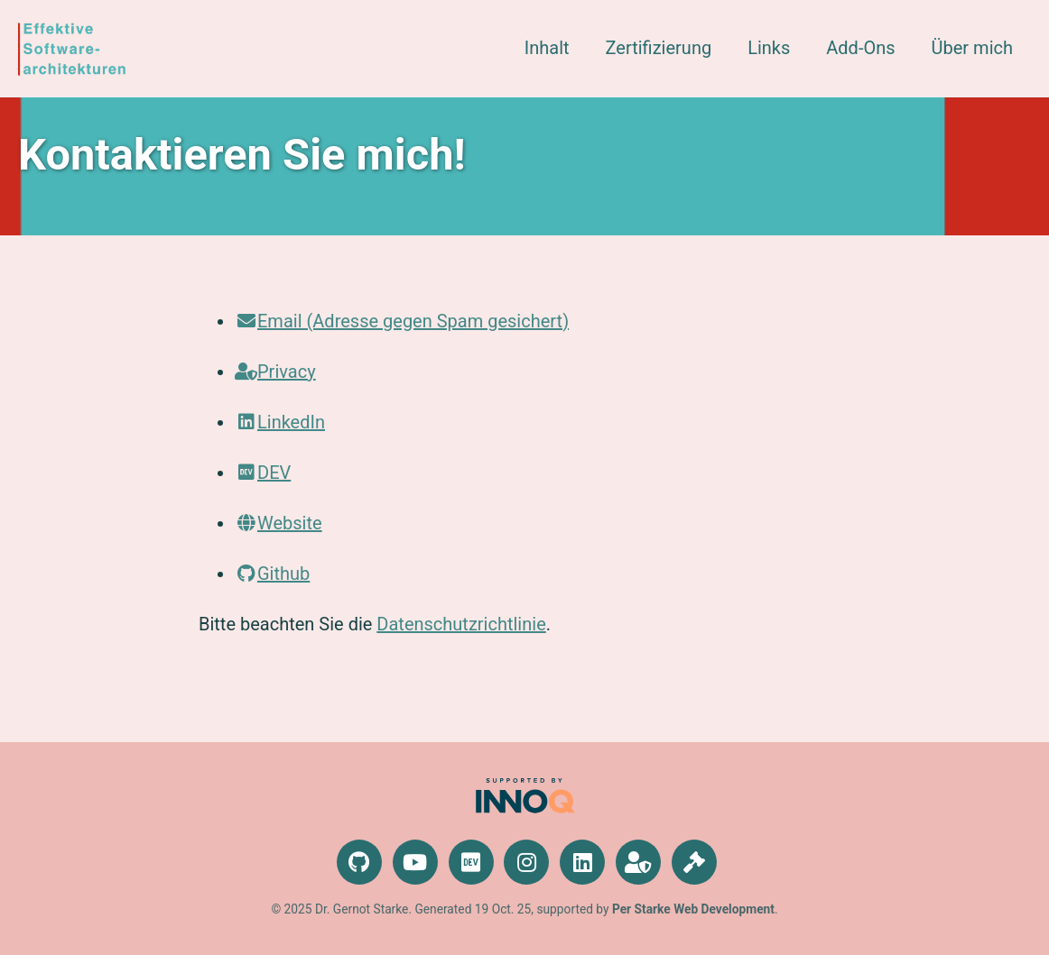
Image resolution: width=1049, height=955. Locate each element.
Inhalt (547, 48)
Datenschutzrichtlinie (460, 624)
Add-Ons (860, 48)
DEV (263, 472)
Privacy (275, 371)
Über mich (972, 48)
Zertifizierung (659, 48)
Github (272, 573)
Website (278, 523)
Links (768, 48)
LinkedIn (280, 422)
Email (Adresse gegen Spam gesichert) (402, 321)
